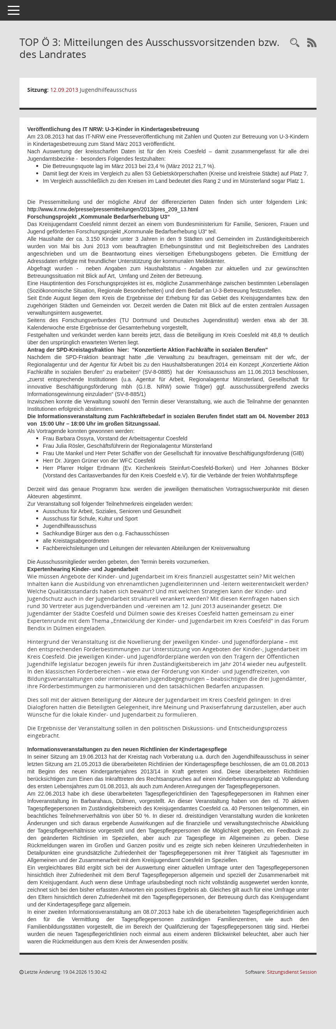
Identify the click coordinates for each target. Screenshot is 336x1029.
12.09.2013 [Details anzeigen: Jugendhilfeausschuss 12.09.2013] (64, 89)
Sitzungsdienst (292, 972)
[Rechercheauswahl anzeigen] (294, 43)
